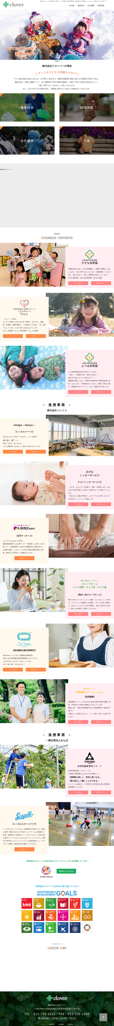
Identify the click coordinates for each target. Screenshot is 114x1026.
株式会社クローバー (5, 169)
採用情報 (100, 6)
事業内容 (80, 6)
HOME (72, 6)
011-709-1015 (45, 1014)
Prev (2, 34)
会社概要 (90, 6)
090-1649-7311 (64, 1018)
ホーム (43, 1024)
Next (111, 34)
